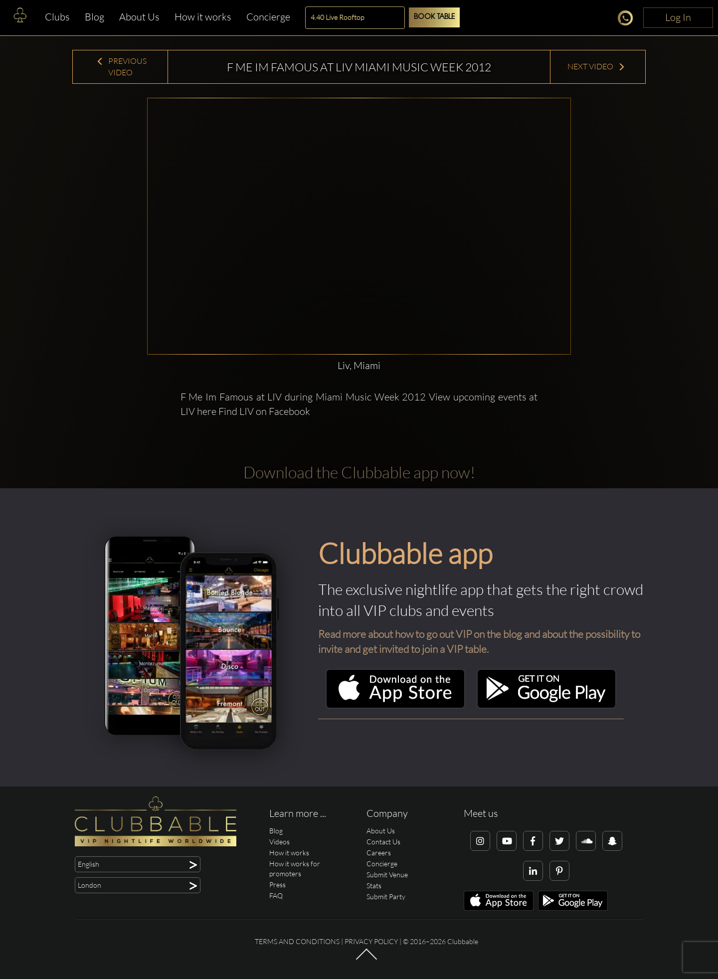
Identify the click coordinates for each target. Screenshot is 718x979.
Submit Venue (387, 874)
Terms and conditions (297, 941)
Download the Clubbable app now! (359, 472)
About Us (139, 16)
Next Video (596, 66)
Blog (94, 16)
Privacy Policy (371, 941)
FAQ (276, 895)
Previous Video (121, 66)
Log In (678, 17)
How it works (203, 16)
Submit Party (385, 896)
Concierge (268, 16)
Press (277, 884)
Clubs (57, 16)
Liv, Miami (359, 365)
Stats (373, 885)
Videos (279, 841)
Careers (378, 852)
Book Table (434, 17)
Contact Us (383, 841)
